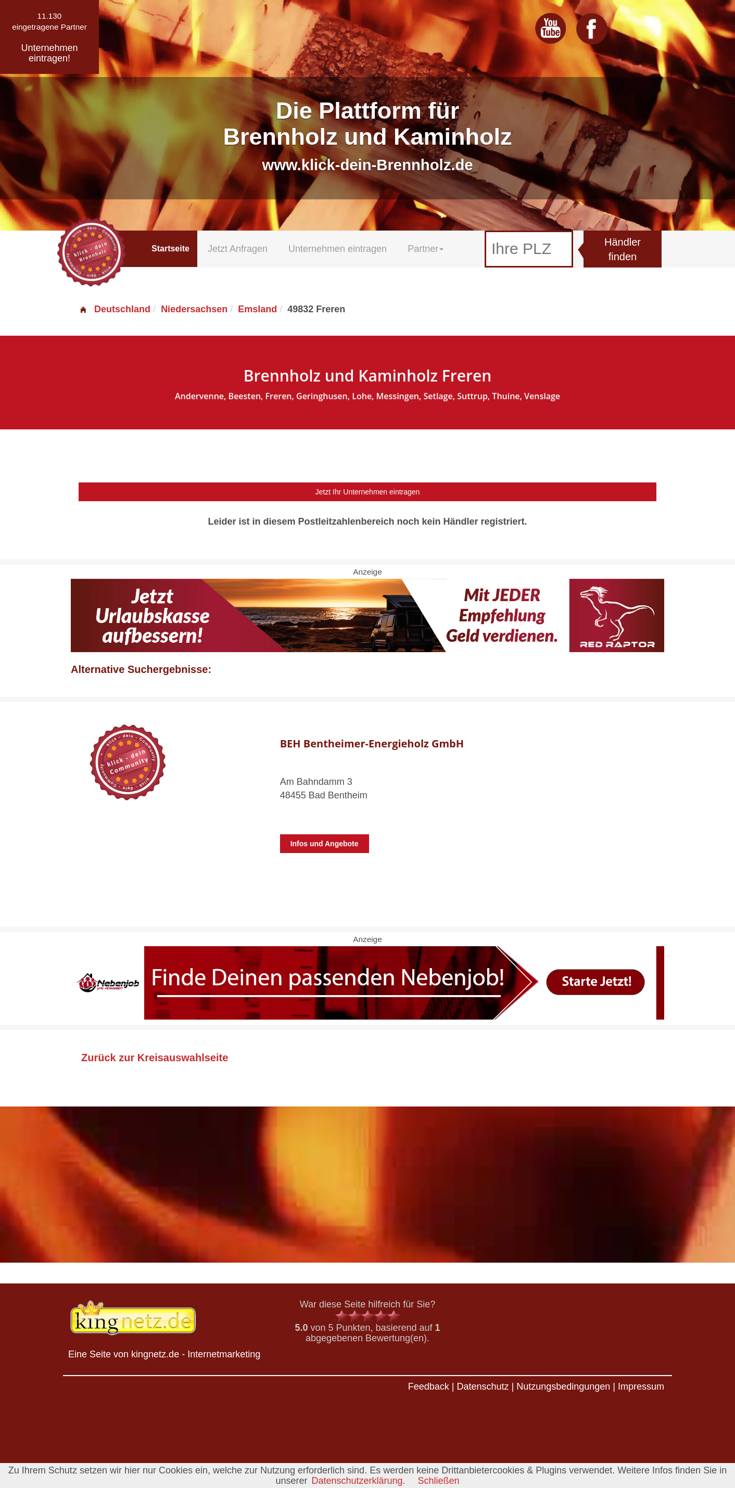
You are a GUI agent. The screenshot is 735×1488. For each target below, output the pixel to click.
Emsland (257, 309)
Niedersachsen (194, 309)
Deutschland (114, 309)
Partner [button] (425, 249)
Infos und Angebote (324, 844)
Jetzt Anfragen (238, 249)
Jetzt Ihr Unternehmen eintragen (367, 492)
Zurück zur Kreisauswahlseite (154, 1057)
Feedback (428, 1386)
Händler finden (622, 249)
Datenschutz (483, 1386)
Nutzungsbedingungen (563, 1386)
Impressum (641, 1386)
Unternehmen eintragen (337, 249)
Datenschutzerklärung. (358, 1481)
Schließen (439, 1481)
